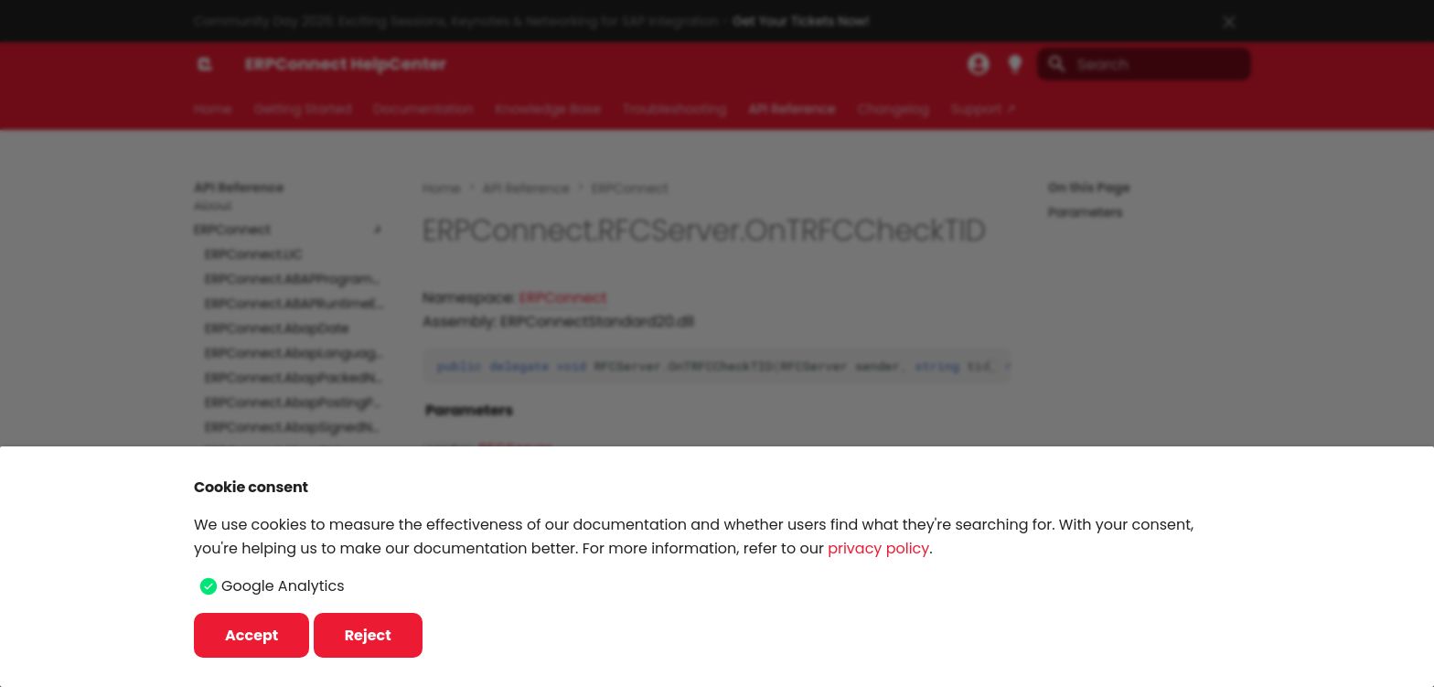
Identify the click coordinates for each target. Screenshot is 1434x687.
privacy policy (878, 548)
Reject (368, 635)
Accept (251, 635)
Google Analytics (282, 585)
